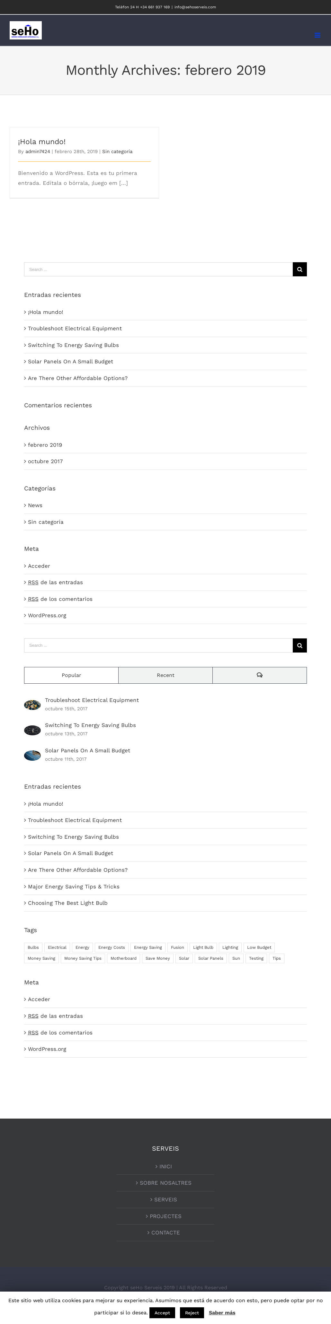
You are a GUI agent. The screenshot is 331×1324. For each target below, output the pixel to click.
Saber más (222, 1313)
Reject (192, 1312)
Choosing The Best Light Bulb (68, 903)
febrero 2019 (45, 445)
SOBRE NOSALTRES (166, 1183)
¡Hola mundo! (42, 141)
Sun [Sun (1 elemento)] (236, 958)
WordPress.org (47, 615)
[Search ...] (158, 269)
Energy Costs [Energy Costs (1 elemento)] (111, 947)
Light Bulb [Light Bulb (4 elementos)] (203, 947)
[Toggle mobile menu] (318, 35)
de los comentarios (60, 599)
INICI (165, 1166)
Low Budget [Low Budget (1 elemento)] (259, 947)
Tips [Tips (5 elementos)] (277, 958)
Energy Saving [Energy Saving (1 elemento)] (148, 947)
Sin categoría (117, 151)
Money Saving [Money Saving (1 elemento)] (41, 958)
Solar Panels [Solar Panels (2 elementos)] (210, 958)
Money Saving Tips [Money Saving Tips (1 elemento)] (83, 958)
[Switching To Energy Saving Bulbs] (32, 730)
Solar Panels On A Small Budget (70, 361)
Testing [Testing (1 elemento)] (256, 958)
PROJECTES (166, 1216)
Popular (71, 675)
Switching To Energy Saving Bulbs (73, 345)
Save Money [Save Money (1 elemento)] (158, 958)
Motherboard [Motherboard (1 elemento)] (124, 958)
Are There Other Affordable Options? (78, 378)
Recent (165, 675)
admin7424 (37, 151)
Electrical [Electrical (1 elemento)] (57, 947)
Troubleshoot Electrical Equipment (75, 328)
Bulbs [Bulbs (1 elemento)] (33, 947)
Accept (162, 1312)
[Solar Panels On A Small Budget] (32, 755)
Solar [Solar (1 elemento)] (184, 958)
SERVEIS (165, 1199)
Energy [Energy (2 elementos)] (82, 947)
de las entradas (55, 582)
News (35, 505)
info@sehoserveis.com (195, 7)
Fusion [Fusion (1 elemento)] (177, 947)
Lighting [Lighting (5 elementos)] (230, 947)
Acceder (39, 566)
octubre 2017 (45, 461)
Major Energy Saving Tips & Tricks (74, 886)
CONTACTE (165, 1232)
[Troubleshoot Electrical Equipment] (32, 705)
